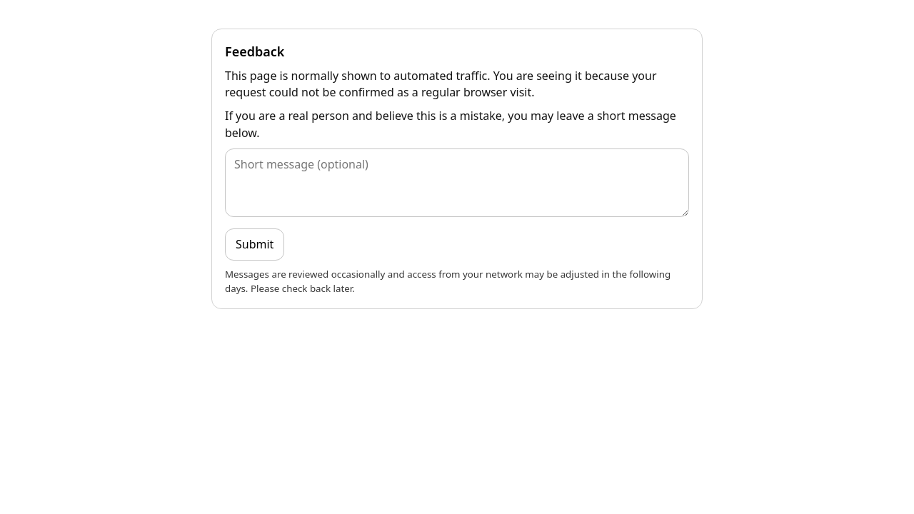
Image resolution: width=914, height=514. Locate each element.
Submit (254, 244)
